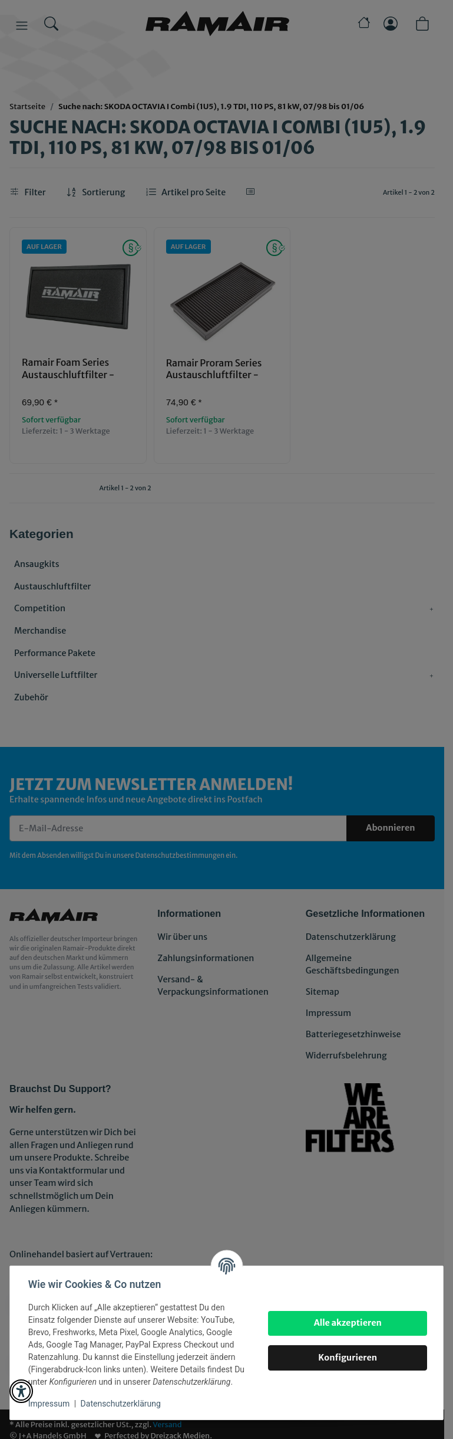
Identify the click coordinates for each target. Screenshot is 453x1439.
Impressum (49, 1403)
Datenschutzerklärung (121, 1403)
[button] (21, 1391)
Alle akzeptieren (347, 1322)
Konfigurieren (347, 1357)
